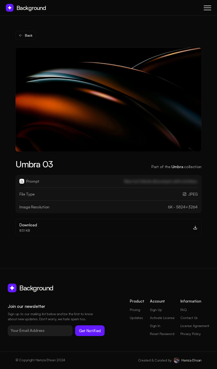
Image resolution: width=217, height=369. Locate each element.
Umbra (177, 166)
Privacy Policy (190, 334)
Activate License (162, 318)
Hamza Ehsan (191, 360)
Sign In (155, 326)
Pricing (135, 310)
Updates (136, 318)
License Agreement (194, 326)
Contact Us (189, 318)
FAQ (183, 310)
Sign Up (156, 310)
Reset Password (162, 334)
